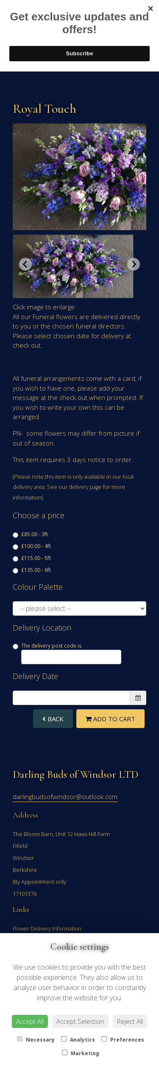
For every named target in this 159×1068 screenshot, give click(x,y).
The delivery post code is (67, 653)
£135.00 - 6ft (32, 570)
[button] (73, 266)
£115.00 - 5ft (32, 558)
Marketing (80, 1053)
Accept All (30, 1021)
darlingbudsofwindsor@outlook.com (65, 796)
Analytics (78, 1039)
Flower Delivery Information (47, 928)
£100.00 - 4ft (32, 546)
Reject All (130, 1021)
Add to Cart (110, 718)
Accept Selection (80, 1021)
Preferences (122, 1039)
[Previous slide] (25, 264)
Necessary (36, 1039)
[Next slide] (133, 264)
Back (53, 718)
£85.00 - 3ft (30, 534)
